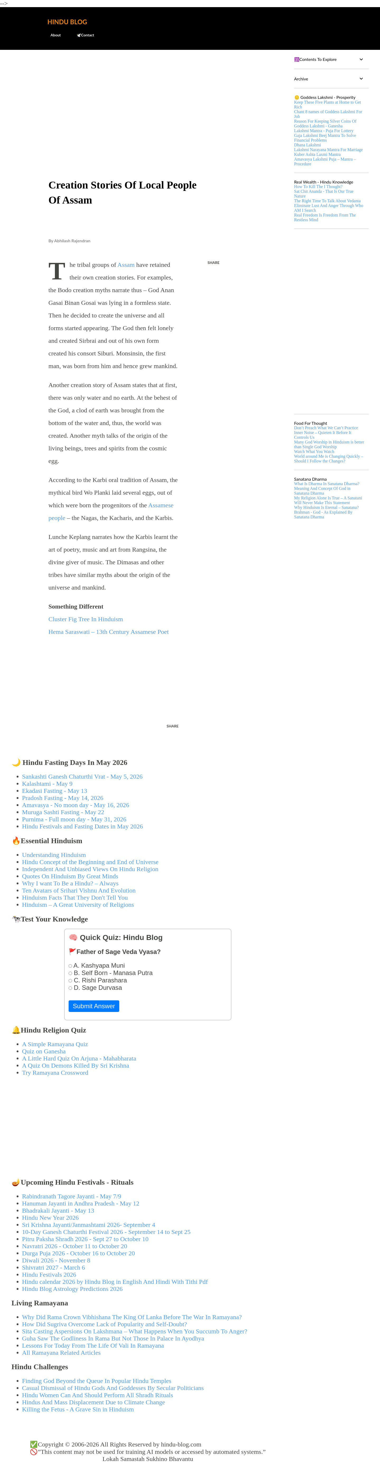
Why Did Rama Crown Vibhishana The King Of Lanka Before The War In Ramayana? (132, 1317)
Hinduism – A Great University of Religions (78, 904)
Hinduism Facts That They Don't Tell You (75, 897)
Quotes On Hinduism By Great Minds (70, 876)
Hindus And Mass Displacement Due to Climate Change (93, 1402)
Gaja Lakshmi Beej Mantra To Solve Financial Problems (325, 137)
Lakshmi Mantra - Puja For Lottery (324, 130)
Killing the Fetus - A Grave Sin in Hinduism (78, 1409)
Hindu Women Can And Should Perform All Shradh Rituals (97, 1395)
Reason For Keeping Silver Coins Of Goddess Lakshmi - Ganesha (325, 123)
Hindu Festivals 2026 (49, 1274)
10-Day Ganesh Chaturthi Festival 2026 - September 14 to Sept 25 (106, 1231)
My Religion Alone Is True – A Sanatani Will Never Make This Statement (328, 500)
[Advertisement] (148, 94)
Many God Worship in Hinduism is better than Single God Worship (329, 444)
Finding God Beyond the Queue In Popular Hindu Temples (97, 1380)
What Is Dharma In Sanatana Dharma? (326, 483)
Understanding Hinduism (54, 854)
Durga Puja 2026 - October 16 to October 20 (78, 1253)
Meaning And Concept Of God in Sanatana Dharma (322, 490)
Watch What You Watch (314, 451)
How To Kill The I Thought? (318, 186)
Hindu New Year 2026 (50, 1217)
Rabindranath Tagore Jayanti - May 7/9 (71, 1196)
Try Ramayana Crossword (55, 1072)
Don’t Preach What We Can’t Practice (326, 428)
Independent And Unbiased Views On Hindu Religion (90, 869)
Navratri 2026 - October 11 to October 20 (74, 1246)
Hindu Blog (67, 22)
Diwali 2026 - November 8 (56, 1260)
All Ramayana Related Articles (61, 1352)
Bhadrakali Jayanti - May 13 (58, 1210)
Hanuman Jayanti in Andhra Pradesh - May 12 (81, 1203)
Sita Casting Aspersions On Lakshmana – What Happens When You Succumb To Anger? (135, 1331)
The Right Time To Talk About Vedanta (327, 201)
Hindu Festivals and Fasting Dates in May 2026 (82, 826)
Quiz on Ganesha (44, 1051)
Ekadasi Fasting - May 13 (54, 790)
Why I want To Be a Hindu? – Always (70, 883)
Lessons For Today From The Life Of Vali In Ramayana (93, 1345)
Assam (126, 264)
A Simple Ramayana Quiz (55, 1044)
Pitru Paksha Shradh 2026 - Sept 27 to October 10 (85, 1239)
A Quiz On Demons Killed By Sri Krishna (75, 1065)
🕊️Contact (82, 35)
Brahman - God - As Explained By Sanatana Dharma (323, 514)
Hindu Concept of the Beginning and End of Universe (90, 862)
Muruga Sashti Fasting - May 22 (63, 812)
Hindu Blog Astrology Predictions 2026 (72, 1288)
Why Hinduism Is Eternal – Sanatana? (326, 507)
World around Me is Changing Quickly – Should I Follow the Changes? (328, 458)
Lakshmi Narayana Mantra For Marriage (328, 149)
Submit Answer (94, 1006)
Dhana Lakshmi (307, 145)
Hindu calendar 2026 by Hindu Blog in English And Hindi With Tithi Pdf (115, 1281)
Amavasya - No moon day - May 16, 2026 (75, 805)
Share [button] (214, 262)
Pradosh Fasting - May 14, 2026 (62, 797)
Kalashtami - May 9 (47, 783)
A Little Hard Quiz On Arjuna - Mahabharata (79, 1058)
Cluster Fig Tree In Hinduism (86, 619)
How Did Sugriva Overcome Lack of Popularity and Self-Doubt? (104, 1324)
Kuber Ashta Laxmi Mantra (317, 154)
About (53, 35)
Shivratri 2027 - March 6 (53, 1267)
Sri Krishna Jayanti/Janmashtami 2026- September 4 (88, 1224)
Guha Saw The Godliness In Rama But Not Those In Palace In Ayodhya (113, 1338)
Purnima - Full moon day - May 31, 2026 (74, 819)
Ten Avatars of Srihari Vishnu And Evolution (79, 890)
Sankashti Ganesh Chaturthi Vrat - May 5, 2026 (82, 776)
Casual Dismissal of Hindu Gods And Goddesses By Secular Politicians (113, 1388)
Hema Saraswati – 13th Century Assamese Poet (109, 631)
